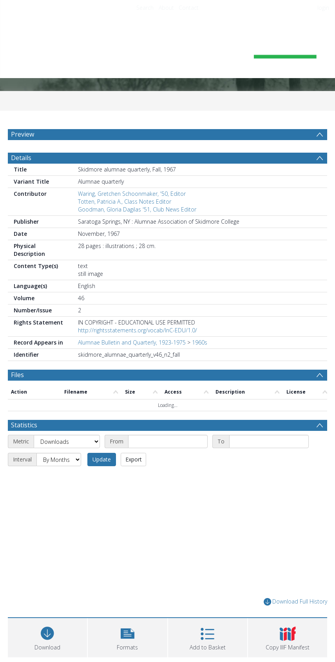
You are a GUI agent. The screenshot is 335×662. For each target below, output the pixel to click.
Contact (189, 7)
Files (17, 374)
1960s (199, 342)
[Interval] (58, 459)
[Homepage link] (168, 49)
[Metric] (67, 441)
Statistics (24, 425)
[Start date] (168, 441)
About (166, 7)
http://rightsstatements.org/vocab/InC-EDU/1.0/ (137, 330)
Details (21, 157)
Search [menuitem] (145, 7)
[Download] (47, 636)
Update (101, 459)
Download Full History (295, 602)
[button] (127, 636)
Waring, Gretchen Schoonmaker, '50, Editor (132, 193)
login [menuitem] (323, 7)
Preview (22, 134)
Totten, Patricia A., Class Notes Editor (124, 201)
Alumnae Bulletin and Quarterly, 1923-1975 (132, 342)
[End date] (269, 441)
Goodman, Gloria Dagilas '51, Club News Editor (137, 209)
